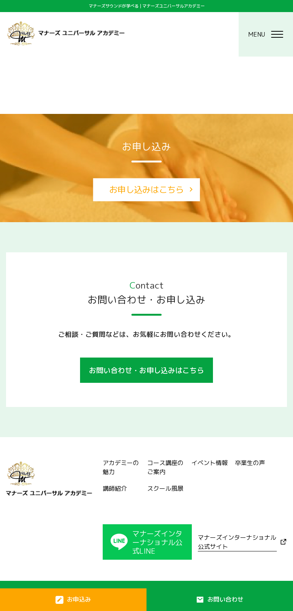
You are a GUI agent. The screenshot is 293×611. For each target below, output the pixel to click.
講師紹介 (115, 488)
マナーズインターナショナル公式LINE (157, 542)
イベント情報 (209, 463)
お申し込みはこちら (146, 189)
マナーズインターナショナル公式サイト (237, 542)
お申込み (79, 599)
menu (265, 34)
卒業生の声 (250, 463)
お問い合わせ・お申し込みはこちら (146, 370)
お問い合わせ (225, 599)
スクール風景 (165, 488)
